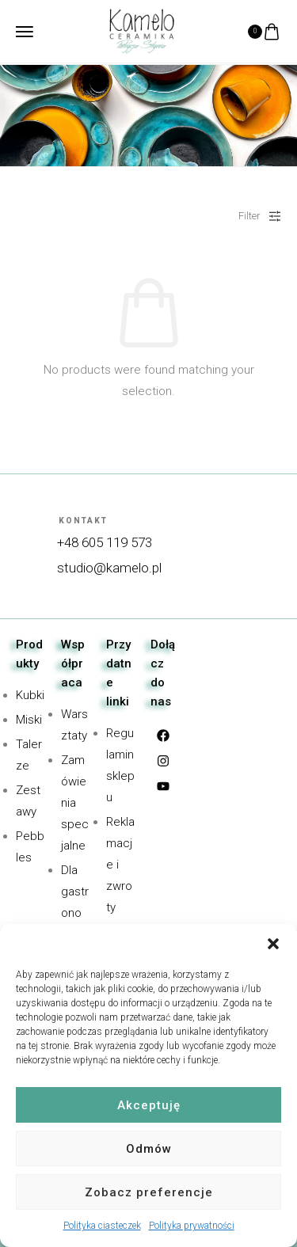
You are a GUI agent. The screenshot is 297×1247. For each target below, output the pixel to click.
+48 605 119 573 (104, 542)
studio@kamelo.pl (109, 568)
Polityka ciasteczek (102, 1225)
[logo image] (141, 30)
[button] (273, 944)
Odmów (149, 1149)
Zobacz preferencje (149, 1192)
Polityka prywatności (191, 1225)
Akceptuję (149, 1105)
